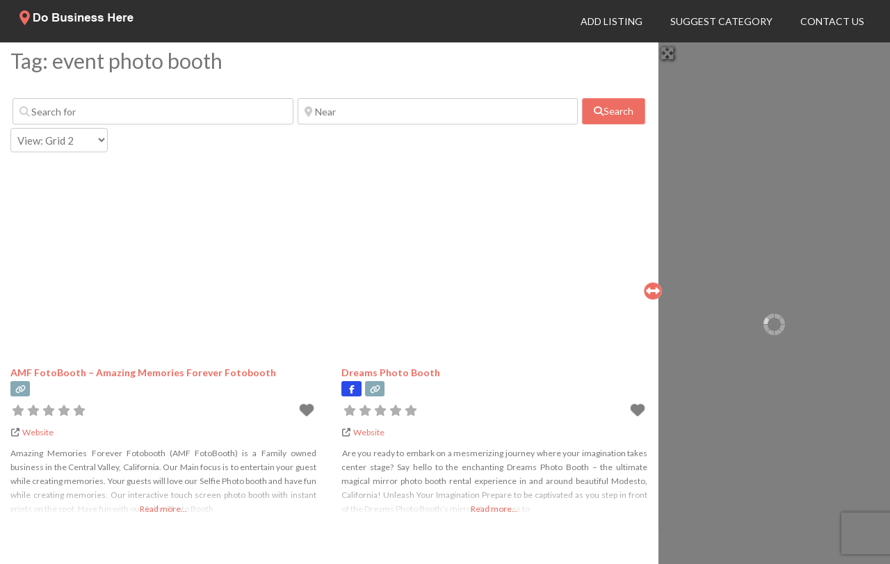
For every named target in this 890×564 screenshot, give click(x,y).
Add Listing (611, 21)
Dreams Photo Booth (390, 372)
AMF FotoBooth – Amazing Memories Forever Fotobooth (143, 372)
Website (38, 432)
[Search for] (153, 111)
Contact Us (832, 21)
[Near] (438, 111)
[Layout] (59, 140)
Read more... (163, 508)
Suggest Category (721, 21)
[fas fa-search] (613, 111)
